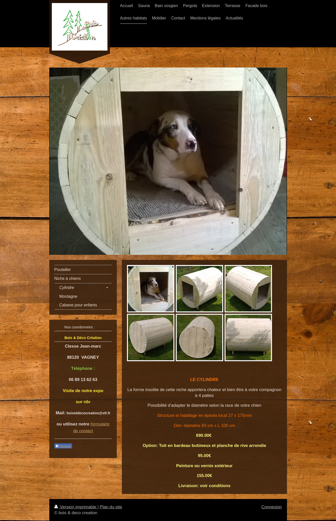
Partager (63, 446)
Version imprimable (76, 507)
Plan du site (111, 507)
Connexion (271, 507)
